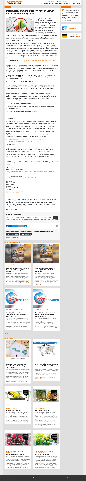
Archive (68, 3)
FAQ (38, 477)
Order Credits (62, 3)
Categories (45, 3)
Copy (55, 217)
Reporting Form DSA (70, 477)
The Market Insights (10, 362)
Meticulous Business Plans (11, 408)
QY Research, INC (9, 266)
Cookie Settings (78, 477)
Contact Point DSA (62, 477)
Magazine (73, 3)
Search (76, 1)
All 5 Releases (9, 334)
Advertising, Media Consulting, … (17, 264)
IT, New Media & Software (21, 16)
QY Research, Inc (17, 17)
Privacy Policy (46, 477)
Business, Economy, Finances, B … (17, 360)
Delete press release (12, 234)
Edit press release (26, 234)
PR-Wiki (48, 1)
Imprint (52, 1)
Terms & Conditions (54, 477)
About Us (78, 3)
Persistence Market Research (40, 362)
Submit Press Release (53, 3)
